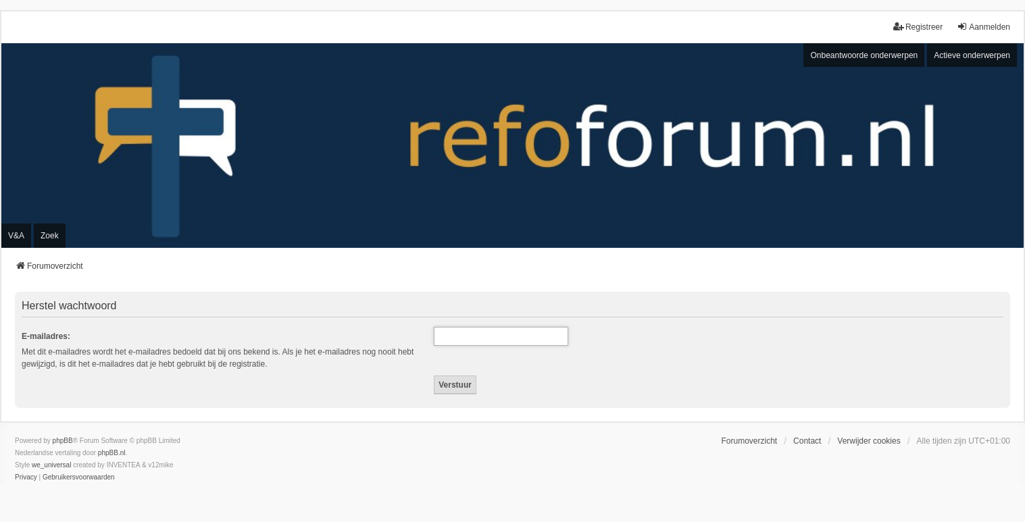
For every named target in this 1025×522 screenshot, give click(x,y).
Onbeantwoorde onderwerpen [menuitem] (864, 55)
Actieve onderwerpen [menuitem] (972, 55)
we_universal (51, 465)
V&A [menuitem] (16, 235)
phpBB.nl (112, 452)
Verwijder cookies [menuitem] (868, 441)
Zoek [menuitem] (50, 235)
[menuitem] (26, 477)
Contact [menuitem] (807, 441)
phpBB (63, 440)
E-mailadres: (46, 336)
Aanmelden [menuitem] (983, 27)
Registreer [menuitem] (918, 27)
